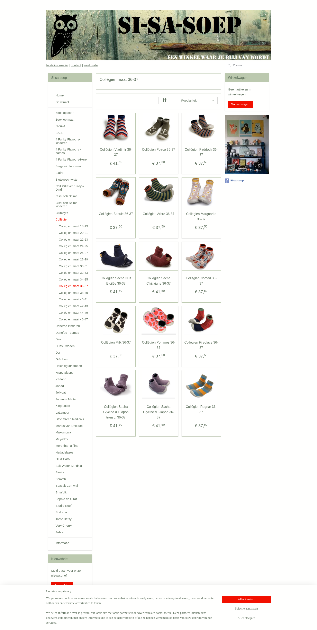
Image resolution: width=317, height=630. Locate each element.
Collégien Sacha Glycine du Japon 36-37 (158, 412)
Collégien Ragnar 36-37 (201, 409)
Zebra (59, 532)
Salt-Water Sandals (68, 465)
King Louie (62, 405)
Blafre (59, 172)
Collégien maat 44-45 (73, 312)
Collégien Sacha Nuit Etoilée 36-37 (116, 280)
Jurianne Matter (66, 399)
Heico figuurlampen (68, 366)
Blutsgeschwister (67, 179)
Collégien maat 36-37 (73, 286)
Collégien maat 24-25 (73, 246)
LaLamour (62, 412)
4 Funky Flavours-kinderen (67, 141)
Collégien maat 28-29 (73, 259)
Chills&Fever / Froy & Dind (69, 187)
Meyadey (61, 439)
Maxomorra (63, 432)
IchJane (60, 379)
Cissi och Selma (66, 196)
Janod (59, 386)
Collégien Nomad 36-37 (201, 280)
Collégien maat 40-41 (73, 299)
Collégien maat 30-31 (73, 266)
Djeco (59, 339)
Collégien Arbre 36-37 (158, 214)
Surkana (61, 512)
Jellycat (60, 392)
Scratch (60, 479)
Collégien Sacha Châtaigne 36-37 (158, 280)
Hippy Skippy (64, 372)
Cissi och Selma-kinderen (67, 204)
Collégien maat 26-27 (73, 252)
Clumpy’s (61, 213)
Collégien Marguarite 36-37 (201, 216)
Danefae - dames (67, 332)
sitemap (144, 622)
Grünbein (61, 359)
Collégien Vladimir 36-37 (116, 152)
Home (59, 95)
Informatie (62, 543)
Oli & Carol (62, 459)
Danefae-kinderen (67, 326)
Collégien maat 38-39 (73, 292)
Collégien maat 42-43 (73, 306)
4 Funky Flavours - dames (68, 151)
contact (76, 65)
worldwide (91, 65)
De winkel (62, 102)
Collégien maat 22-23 (73, 239)
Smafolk (60, 492)
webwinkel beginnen (165, 622)
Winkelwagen (240, 104)
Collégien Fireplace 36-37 (201, 345)
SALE (59, 133)
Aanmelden (62, 585)
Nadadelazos (64, 452)
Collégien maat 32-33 (73, 272)
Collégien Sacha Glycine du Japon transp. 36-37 (116, 412)
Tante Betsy (63, 519)
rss (151, 622)
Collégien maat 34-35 (73, 279)
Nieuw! (60, 126)
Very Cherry (63, 525)
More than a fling (66, 445)
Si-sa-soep (234, 180)
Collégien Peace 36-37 (158, 149)
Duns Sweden (64, 346)
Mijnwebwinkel (197, 622)
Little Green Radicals (69, 419)
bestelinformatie (57, 65)
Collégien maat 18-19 (73, 226)
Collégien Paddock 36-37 (201, 152)
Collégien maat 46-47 (73, 319)
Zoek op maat (64, 119)
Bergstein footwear (68, 166)
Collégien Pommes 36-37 (158, 345)
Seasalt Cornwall (67, 485)
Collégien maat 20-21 (73, 232)
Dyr (57, 352)
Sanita (59, 472)
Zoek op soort (64, 112)
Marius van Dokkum (69, 426)
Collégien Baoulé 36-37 (116, 214)
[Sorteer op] (188, 100)
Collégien (61, 219)
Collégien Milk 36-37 (116, 342)
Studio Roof (63, 505)
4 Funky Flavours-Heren (71, 159)
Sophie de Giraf (66, 499)
